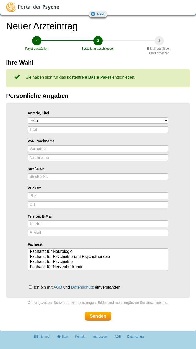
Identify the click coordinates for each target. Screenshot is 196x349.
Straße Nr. (36, 169)
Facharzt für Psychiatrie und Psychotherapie (98, 256)
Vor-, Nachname (41, 141)
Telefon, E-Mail (40, 216)
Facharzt (35, 244)
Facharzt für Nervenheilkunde (98, 267)
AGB (57, 287)
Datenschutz (82, 287)
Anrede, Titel (38, 113)
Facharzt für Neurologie (98, 251)
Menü (98, 13)
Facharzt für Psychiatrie (98, 261)
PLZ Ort (34, 188)
